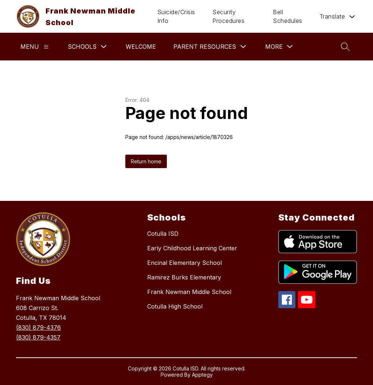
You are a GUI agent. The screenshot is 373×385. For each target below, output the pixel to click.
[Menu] (46, 47)
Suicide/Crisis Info (176, 16)
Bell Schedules (287, 16)
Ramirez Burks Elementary (184, 277)
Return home (146, 161)
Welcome (141, 46)
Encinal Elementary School (184, 262)
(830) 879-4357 (38, 337)
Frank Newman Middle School (189, 291)
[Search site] (345, 46)
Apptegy (202, 375)
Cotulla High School (175, 306)
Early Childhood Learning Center (192, 248)
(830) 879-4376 (38, 327)
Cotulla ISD (162, 233)
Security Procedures (228, 16)
